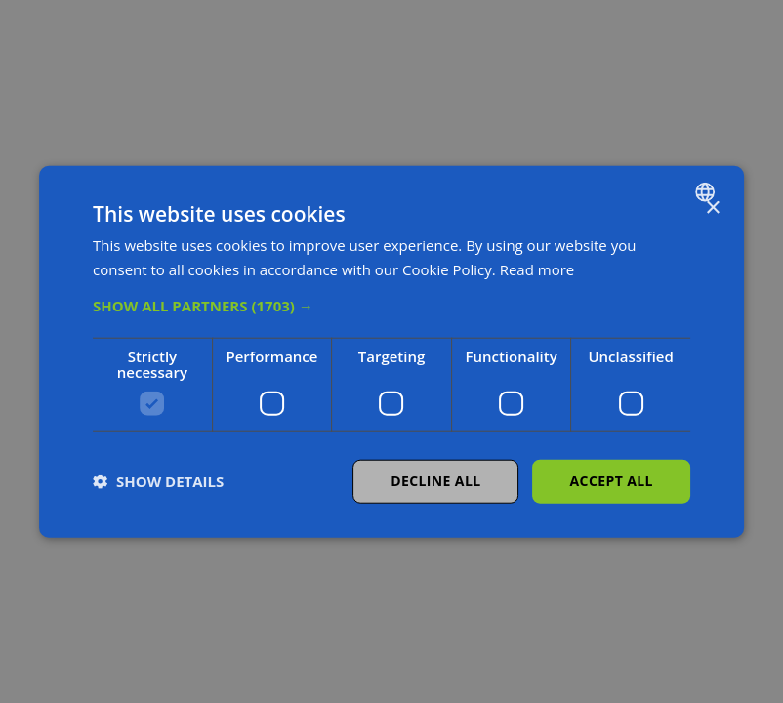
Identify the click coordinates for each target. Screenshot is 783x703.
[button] (391, 305)
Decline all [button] (435, 481)
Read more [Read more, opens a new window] (537, 269)
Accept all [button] (611, 481)
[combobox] (707, 192)
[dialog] (391, 352)
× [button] (712, 208)
